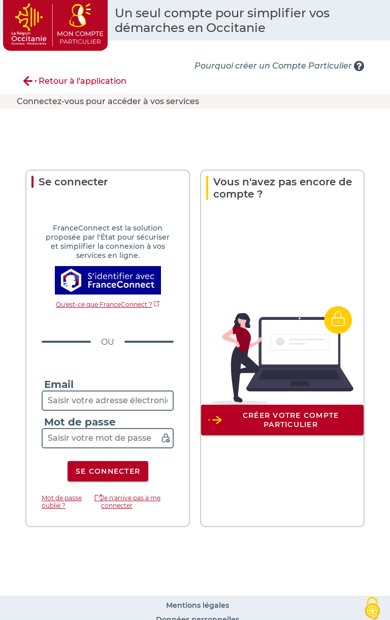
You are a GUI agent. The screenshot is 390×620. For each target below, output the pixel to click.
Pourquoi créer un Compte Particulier (273, 66)
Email (59, 384)
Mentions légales (197, 605)
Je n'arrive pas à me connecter (130, 501)
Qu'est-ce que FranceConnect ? (104, 304)
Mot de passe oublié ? (62, 501)
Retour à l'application (82, 81)
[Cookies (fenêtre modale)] (372, 606)
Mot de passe (80, 422)
